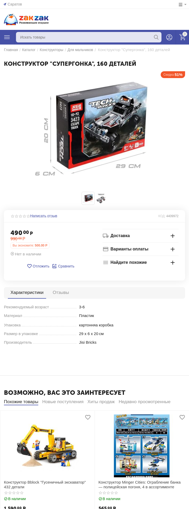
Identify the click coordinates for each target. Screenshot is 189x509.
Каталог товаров (7, 37)
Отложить (38, 266)
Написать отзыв (43, 216)
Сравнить (63, 266)
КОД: (161, 216)
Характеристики (27, 292)
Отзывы (61, 292)
